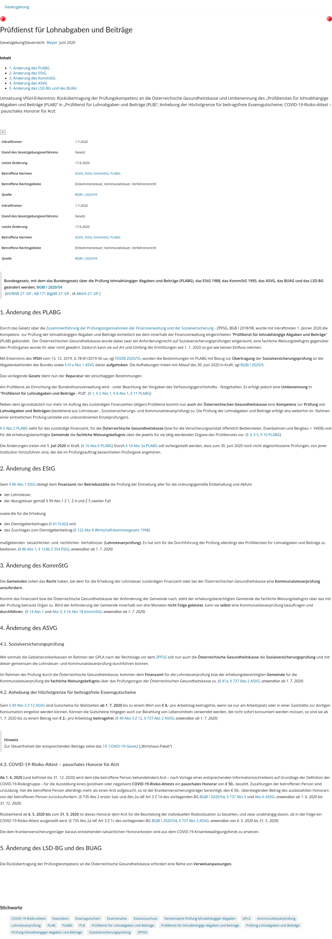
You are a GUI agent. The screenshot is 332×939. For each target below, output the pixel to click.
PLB (82, 925)
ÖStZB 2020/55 (127, 358)
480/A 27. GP (87, 293)
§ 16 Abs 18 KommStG (82, 611)
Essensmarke (117, 918)
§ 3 (249, 434)
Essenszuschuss (145, 918)
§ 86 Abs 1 (28, 549)
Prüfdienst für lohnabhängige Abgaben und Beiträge (200, 925)
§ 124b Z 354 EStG (53, 549)
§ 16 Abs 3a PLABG (141, 445)
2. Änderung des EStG (28, 73)
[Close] (3, 132)
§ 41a (223, 681)
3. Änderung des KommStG (32, 78)
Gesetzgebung (17, 6)
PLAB (51, 925)
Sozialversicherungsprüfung (110, 932)
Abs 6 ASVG (265, 796)
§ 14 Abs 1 (35, 611)
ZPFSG (161, 657)
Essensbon (60, 918)
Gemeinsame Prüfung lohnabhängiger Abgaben (200, 918)
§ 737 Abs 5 (236, 796)
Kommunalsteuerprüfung (276, 918)
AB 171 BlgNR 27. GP (52, 293)
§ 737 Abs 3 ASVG (194, 820)
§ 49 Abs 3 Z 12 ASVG (27, 705)
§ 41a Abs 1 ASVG (79, 364)
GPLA (247, 918)
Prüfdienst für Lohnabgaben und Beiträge (123, 925)
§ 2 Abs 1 (104, 393)
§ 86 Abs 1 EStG (22, 484)
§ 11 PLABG (140, 393)
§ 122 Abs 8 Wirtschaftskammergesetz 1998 (111, 530)
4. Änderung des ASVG (28, 83)
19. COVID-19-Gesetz (120, 746)
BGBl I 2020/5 (252, 364)
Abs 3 (57, 611)
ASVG (79, 173)
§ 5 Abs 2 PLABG (14, 428)
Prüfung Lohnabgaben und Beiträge (273, 925)
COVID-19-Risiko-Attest (28, 918)
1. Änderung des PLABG (30, 68)
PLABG (115, 173)
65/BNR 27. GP (19, 293)
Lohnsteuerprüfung (26, 925)
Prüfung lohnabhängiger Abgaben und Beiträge (46, 932)
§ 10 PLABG (270, 434)
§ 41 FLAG (58, 523)
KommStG (101, 173)
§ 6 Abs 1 (121, 393)
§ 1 (91, 393)
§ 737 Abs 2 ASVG (245, 681)
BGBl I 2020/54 (86, 194)
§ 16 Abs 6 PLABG (97, 445)
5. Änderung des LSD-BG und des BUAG (43, 88)
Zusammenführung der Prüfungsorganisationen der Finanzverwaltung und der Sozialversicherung (130, 328)
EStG (88, 173)
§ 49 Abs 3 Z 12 (129, 718)
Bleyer (52, 42)
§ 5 (256, 434)
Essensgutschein (87, 918)
